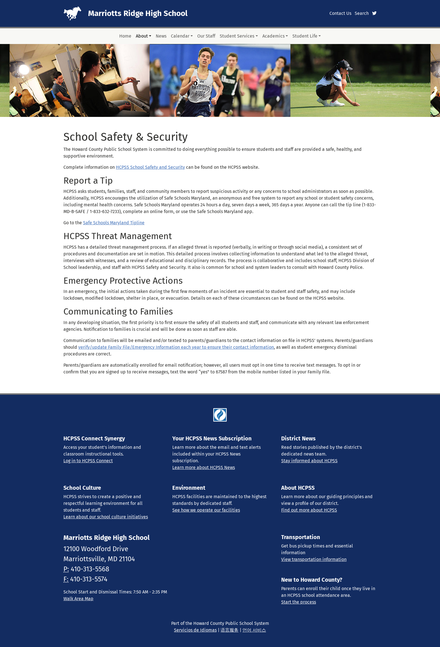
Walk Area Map (78, 598)
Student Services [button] (237, 36)
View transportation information (314, 559)
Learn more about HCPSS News (203, 467)
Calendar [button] (180, 36)
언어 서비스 (254, 630)
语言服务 (230, 630)
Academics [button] (273, 36)
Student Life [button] (304, 36)
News (161, 36)
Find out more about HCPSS (309, 510)
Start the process (298, 602)
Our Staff (206, 36)
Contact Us (340, 13)
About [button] (142, 36)
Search (362, 13)
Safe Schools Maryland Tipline (114, 222)
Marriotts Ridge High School (137, 13)
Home (125, 36)
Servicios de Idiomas (195, 630)
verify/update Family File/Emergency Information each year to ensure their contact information (176, 347)
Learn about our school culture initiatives (105, 516)
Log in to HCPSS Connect (88, 460)
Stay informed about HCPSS (309, 460)
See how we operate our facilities (206, 510)
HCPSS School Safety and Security (150, 167)
